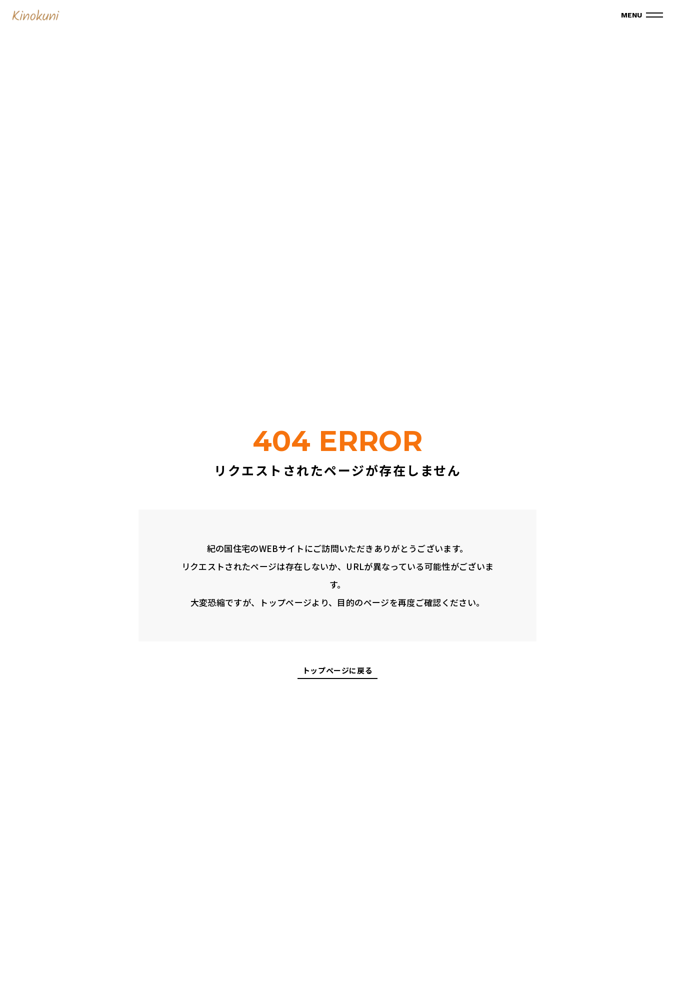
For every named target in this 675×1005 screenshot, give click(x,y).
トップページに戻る (337, 671)
